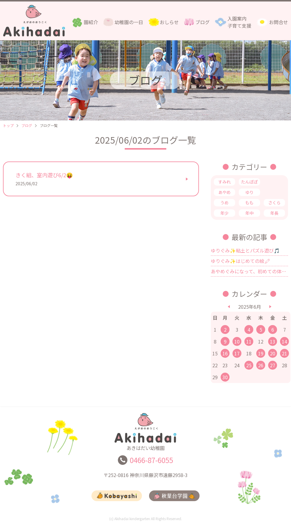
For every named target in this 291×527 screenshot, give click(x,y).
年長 (274, 213)
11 (249, 341)
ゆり (249, 192)
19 (260, 353)
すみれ (224, 182)
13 (272, 341)
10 (237, 341)
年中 (249, 213)
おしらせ (169, 22)
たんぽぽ (249, 182)
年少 (224, 213)
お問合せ (278, 22)
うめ (224, 203)
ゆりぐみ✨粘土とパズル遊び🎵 (245, 250)
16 (225, 353)
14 (284, 341)
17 (237, 353)
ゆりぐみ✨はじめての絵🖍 (240, 260)
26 (260, 365)
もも (249, 203)
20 (272, 353)
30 (225, 377)
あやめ (224, 192)
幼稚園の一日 (129, 22)
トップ (8, 125)
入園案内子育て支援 (239, 22)
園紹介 (91, 22)
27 (272, 365)
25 (249, 365)
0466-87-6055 (151, 462)
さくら (274, 203)
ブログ (202, 22)
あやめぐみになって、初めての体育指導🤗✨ (249, 271)
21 (284, 353)
